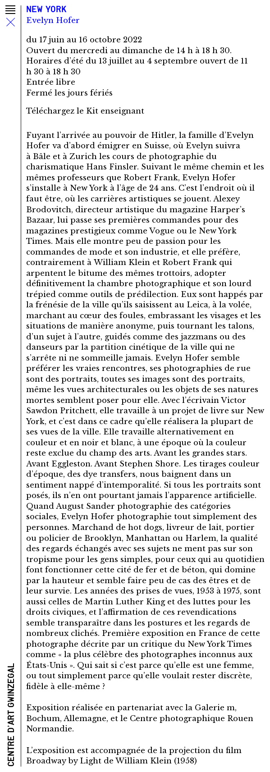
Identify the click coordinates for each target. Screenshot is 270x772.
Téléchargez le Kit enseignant (85, 111)
